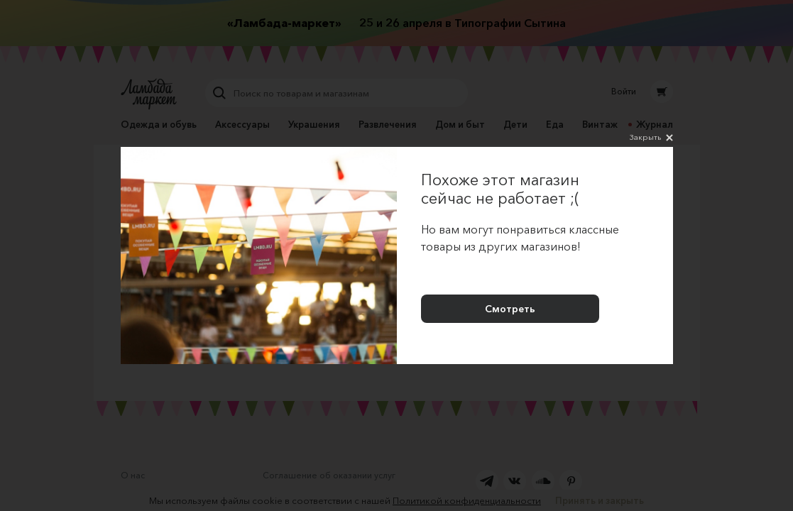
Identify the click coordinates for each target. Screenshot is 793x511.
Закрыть (651, 137)
